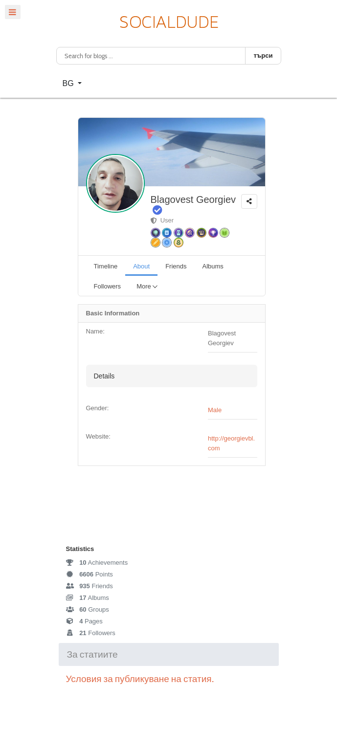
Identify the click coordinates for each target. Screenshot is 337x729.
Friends (89, 586)
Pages (84, 621)
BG (69, 83)
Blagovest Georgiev (193, 199)
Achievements (97, 562)
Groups (87, 609)
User (162, 220)
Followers (90, 633)
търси (262, 55)
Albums (87, 597)
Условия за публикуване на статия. (140, 679)
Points (89, 574)
